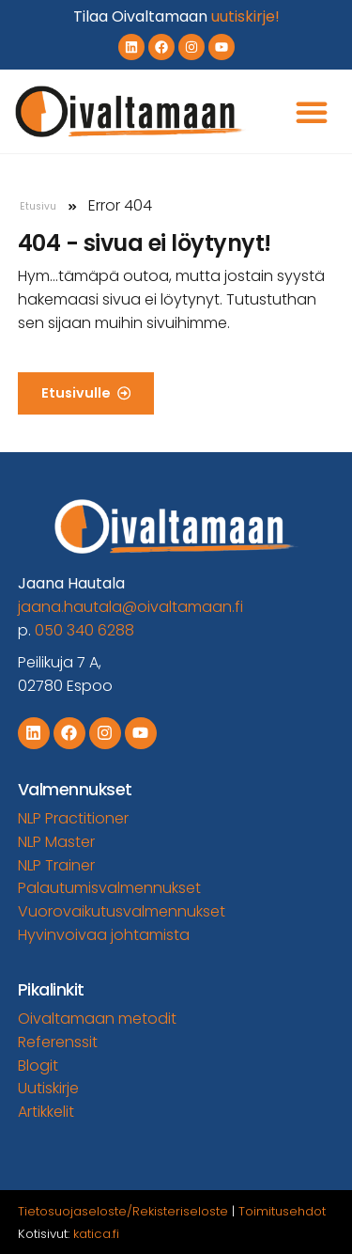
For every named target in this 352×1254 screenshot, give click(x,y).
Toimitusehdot (282, 1211)
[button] (311, 111)
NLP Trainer (56, 865)
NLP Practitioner (73, 818)
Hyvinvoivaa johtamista (104, 935)
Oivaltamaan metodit (97, 1018)
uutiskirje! (245, 16)
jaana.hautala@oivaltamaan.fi (130, 607)
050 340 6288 (84, 630)
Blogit (38, 1065)
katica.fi (96, 1234)
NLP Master (56, 842)
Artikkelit (46, 1111)
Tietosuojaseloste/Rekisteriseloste (123, 1211)
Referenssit (58, 1042)
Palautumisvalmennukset (109, 888)
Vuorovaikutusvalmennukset (121, 911)
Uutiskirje (48, 1088)
